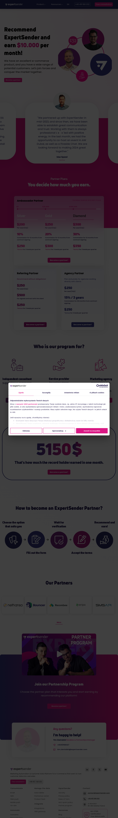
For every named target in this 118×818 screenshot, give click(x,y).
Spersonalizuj (59, 431)
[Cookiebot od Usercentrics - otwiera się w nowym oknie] (98, 386)
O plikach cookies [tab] (97, 392)
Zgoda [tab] (21, 392)
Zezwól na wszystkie (92, 431)
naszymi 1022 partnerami (27, 404)
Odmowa (26, 431)
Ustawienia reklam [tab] (71, 392)
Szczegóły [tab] (46, 392)
